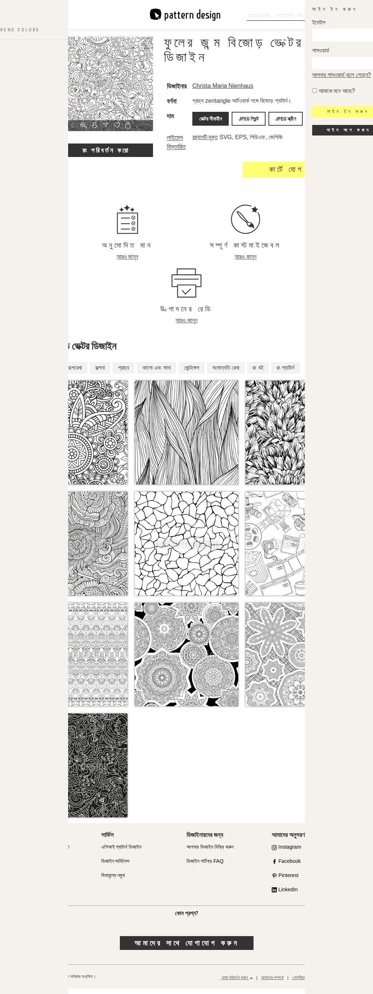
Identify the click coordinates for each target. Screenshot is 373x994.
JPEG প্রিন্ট (251, 125)
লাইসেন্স (22, 881)
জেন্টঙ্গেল (191, 373)
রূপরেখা (75, 373)
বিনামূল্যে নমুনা (113, 881)
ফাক (19, 895)
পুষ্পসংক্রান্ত (42, 373)
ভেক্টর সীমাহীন (218, 125)
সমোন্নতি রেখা (225, 373)
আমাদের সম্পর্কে (272, 983)
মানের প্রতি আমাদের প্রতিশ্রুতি (43, 852)
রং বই (257, 373)
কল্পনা (100, 373)
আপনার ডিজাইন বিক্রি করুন (209, 852)
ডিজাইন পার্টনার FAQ (205, 866)
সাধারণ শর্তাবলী (325, 983)
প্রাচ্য (123, 373)
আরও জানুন (127, 262)
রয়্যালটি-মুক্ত (215, 143)
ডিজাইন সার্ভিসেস (115, 866)
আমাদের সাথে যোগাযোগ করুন (186, 948)
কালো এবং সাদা (156, 373)
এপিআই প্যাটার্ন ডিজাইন (121, 852)
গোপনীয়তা (299, 983)
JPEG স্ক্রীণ (283, 125)
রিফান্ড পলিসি (352, 983)
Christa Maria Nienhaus (233, 86)
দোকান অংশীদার (29, 866)
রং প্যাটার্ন (285, 373)
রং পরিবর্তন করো (105, 150)
